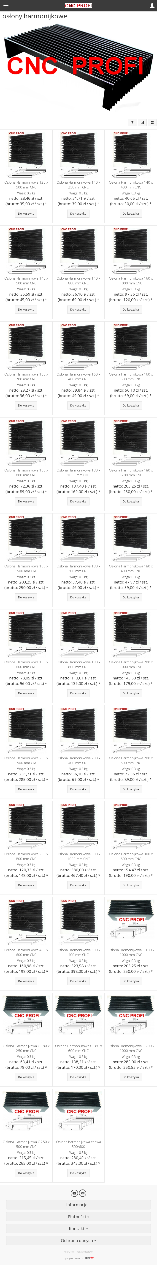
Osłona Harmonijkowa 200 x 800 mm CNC (26, 856)
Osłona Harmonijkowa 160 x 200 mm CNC (26, 376)
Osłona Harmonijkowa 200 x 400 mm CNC (78, 760)
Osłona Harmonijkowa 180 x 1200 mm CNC (131, 472)
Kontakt (78, 1228)
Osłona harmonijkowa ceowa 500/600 (78, 1144)
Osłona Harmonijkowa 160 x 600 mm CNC (131, 376)
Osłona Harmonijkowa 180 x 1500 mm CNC (26, 568)
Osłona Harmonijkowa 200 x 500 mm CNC (131, 760)
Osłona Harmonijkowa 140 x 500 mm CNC (26, 280)
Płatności (78, 1216)
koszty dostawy (85, 1251)
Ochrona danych (78, 1240)
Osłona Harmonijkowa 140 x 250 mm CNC (78, 184)
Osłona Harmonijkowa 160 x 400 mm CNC (78, 376)
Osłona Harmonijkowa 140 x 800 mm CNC (78, 280)
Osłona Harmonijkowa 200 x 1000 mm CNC (131, 664)
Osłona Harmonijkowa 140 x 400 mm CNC (131, 184)
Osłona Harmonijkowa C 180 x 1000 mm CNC (131, 952)
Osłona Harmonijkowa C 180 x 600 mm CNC (78, 1048)
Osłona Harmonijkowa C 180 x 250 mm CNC (26, 1048)
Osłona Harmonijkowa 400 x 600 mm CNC (26, 952)
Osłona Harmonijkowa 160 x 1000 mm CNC (131, 280)
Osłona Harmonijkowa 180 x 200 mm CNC (78, 568)
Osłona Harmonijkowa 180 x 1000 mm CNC (78, 472)
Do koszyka (26, 213)
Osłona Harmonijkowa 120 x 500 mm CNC (26, 184)
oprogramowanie (79, 1258)
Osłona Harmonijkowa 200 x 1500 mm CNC (26, 760)
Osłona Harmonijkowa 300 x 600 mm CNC (131, 856)
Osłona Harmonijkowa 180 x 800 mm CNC (78, 664)
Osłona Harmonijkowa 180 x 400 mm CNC (131, 568)
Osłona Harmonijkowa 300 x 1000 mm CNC (78, 856)
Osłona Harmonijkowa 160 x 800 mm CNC (26, 472)
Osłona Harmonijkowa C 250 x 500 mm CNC (26, 1144)
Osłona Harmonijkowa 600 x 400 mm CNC (78, 952)
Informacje (78, 1204)
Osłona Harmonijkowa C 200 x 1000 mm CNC (131, 1048)
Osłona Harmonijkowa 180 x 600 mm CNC (26, 664)
